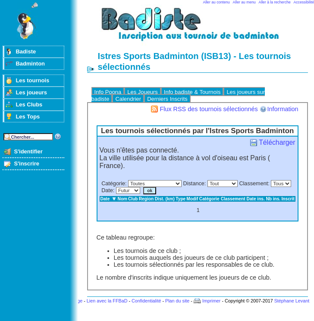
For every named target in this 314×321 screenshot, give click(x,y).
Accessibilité (304, 2)
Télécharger (277, 142)
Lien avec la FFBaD (107, 300)
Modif (192, 198)
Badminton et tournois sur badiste (200, 28)
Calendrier (128, 99)
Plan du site (177, 300)
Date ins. (256, 198)
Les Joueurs (142, 92)
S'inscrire (26, 163)
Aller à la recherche (275, 2)
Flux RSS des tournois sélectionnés (208, 109)
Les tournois (32, 80)
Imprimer (211, 300)
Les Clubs (29, 104)
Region (146, 198)
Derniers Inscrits (167, 99)
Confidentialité (146, 300)
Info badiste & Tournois (192, 92)
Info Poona (108, 92)
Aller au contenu (216, 2)
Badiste (26, 51)
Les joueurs (31, 92)
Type (180, 198)
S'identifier (28, 151)
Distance (193, 184)
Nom (123, 198)
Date (107, 190)
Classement (253, 184)
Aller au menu (244, 2)
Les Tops (28, 116)
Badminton (30, 63)
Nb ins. (273, 198)
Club (133, 198)
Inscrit (288, 198)
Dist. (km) (165, 198)
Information (282, 109)
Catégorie (113, 184)
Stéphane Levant (292, 300)
